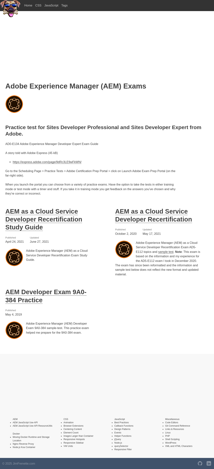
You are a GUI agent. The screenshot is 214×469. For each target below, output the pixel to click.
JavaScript (51, 5)
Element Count (71, 432)
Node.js (118, 443)
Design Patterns (122, 429)
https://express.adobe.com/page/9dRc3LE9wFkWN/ (47, 162)
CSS (38, 5)
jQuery (117, 439)
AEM (15, 419)
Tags (64, 5)
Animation (68, 422)
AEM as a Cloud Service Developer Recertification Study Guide (43, 219)
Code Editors (171, 422)
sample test (165, 251)
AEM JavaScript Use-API (25, 422)
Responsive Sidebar (74, 443)
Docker (16, 433)
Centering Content (73, 429)
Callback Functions (123, 426)
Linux (168, 432)
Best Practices (121, 422)
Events (117, 432)
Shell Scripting (172, 439)
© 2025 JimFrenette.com (18, 463)
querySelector (121, 446)
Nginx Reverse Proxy (23, 444)
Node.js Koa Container (24, 447)
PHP (167, 436)
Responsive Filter (123, 449)
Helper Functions (122, 436)
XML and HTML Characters (178, 446)
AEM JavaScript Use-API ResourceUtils (32, 426)
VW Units (68, 446)
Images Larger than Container (78, 436)
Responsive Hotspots (74, 439)
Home (28, 5)
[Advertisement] (107, 46)
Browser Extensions (73, 426)
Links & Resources (174, 429)
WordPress (170, 443)
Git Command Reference (177, 426)
